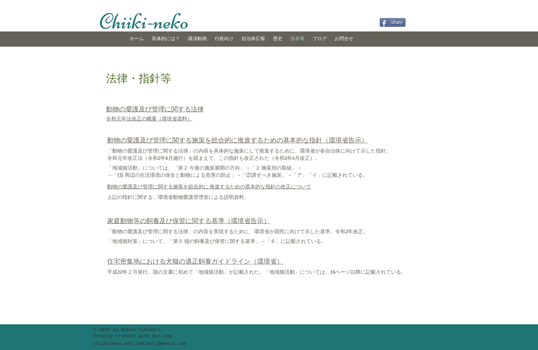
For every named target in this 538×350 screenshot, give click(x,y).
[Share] (392, 22)
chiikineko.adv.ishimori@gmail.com (139, 343)
